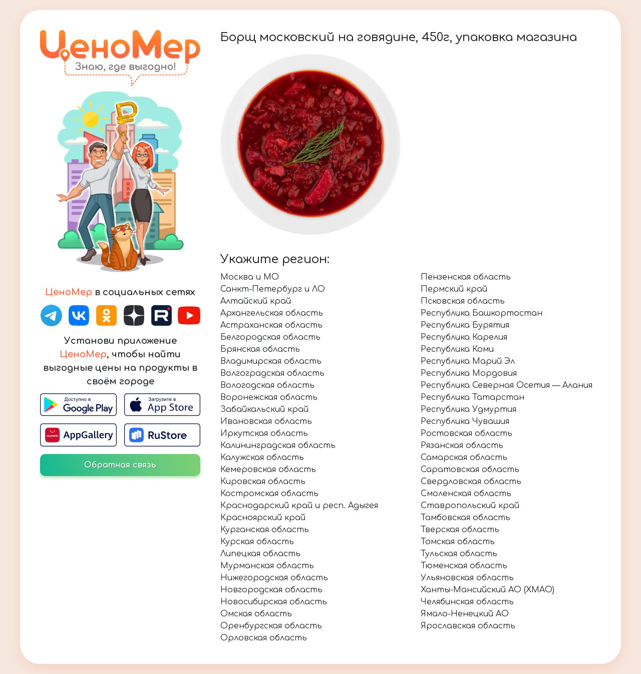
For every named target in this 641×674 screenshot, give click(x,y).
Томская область (458, 541)
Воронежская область (268, 397)
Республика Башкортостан (481, 313)
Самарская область (464, 457)
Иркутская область (264, 433)
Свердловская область (471, 481)
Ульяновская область (467, 577)
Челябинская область (467, 601)
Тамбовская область (465, 517)
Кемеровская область (268, 469)
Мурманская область (267, 565)
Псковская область (463, 301)
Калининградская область (278, 445)
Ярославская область (468, 625)
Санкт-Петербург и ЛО (272, 289)
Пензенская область (466, 277)
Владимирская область (271, 361)
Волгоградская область (272, 373)
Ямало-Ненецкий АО (465, 613)
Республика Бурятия (465, 325)
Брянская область (260, 349)
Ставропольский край (470, 505)
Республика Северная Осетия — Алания (506, 385)
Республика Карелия (464, 337)
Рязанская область (462, 445)
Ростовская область (466, 433)
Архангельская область (271, 313)
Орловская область (263, 637)
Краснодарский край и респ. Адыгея (299, 505)
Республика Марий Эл (468, 361)
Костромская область (269, 493)
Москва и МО (249, 277)
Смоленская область (466, 493)
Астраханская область (271, 325)
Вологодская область (267, 385)
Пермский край (454, 289)
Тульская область (459, 553)
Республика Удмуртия (468, 409)
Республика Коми (457, 349)
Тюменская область (464, 565)
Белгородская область (270, 337)
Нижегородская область (274, 577)
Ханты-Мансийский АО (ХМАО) (487, 589)
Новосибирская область (273, 601)
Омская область (256, 613)
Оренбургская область (271, 625)
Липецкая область (260, 553)
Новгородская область (271, 589)
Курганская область (264, 529)
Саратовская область (470, 469)
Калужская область (262, 457)
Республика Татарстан (472, 397)
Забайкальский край (264, 409)
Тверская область (460, 529)
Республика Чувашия (465, 421)
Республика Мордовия (469, 373)
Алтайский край (255, 301)
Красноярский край (262, 517)
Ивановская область (266, 421)
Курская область (257, 541)
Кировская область (262, 481)
